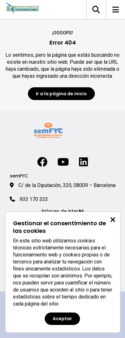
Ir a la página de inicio (61, 93)
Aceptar (62, 318)
